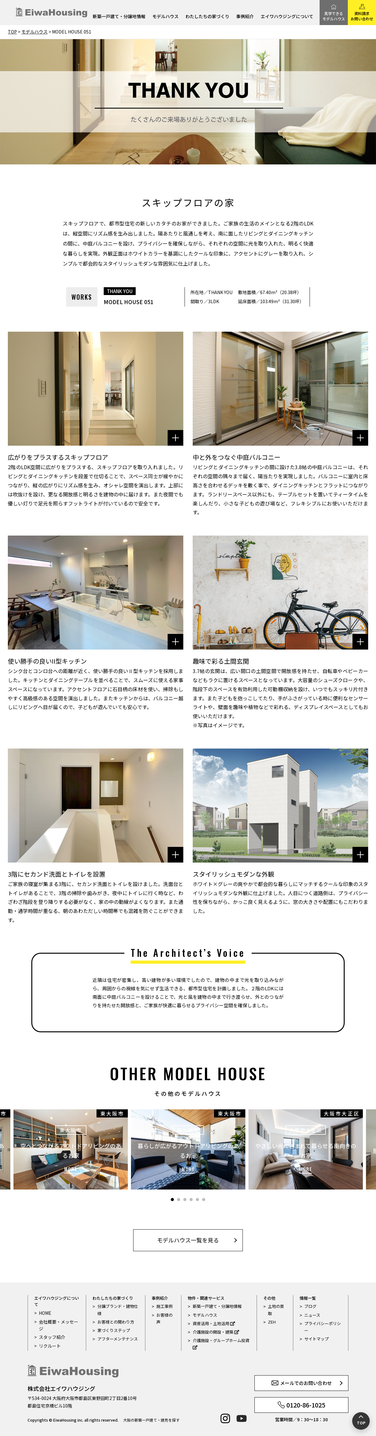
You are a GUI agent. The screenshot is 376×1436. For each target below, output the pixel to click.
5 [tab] (197, 1199)
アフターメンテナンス (117, 1339)
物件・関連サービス (206, 1298)
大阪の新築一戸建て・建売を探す (151, 1420)
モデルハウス (165, 16)
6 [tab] (203, 1199)
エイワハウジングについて (287, 16)
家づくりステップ (113, 1330)
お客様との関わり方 (115, 1322)
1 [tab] (172, 1199)
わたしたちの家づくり (207, 16)
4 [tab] (191, 1199)
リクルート (49, 1345)
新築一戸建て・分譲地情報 (119, 16)
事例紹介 (245, 16)
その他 (269, 1298)
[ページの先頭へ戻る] (361, 1421)
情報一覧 (308, 1298)
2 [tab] (178, 1199)
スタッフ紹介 (51, 1337)
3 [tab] (184, 1199)
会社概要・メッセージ (57, 1324)
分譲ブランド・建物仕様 (117, 1309)
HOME (44, 1313)
